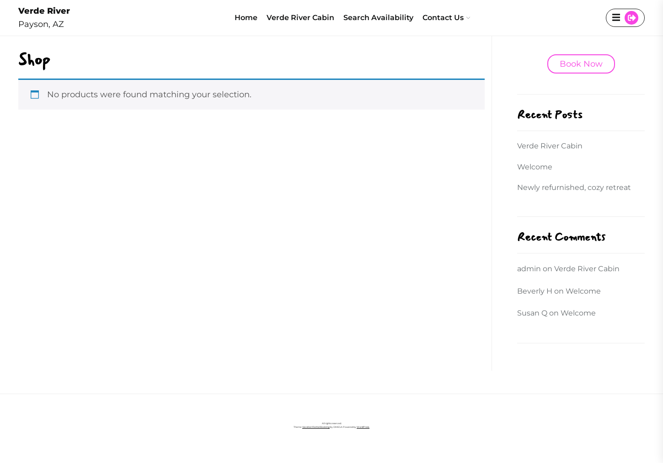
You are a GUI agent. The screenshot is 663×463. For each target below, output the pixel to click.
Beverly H (534, 291)
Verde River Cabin (300, 17)
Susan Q (532, 313)
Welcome (534, 167)
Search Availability (378, 17)
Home (246, 17)
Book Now (581, 64)
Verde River (44, 11)
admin (529, 268)
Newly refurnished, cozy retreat (575, 187)
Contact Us (443, 17)
